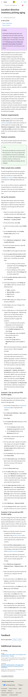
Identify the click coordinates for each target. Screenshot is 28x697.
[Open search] (21, 2)
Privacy (9, 690)
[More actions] (25, 5)
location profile (5, 122)
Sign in (25, 2)
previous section (17, 535)
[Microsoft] (14, 2)
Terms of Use (19, 692)
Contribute (3, 690)
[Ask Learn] (22, 5)
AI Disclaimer (4, 688)
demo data (9, 177)
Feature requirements (7, 23)
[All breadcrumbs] (2, 5)
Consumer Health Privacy (7, 692)
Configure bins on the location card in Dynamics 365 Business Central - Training (13, 655)
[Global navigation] (1, 2)
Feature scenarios (6, 25)
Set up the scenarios (12, 551)
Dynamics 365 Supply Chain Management (11, 5)
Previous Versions (13, 688)
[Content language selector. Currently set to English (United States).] (8, 681)
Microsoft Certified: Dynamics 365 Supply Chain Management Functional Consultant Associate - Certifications (12, 666)
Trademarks (3, 695)
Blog (20, 688)
